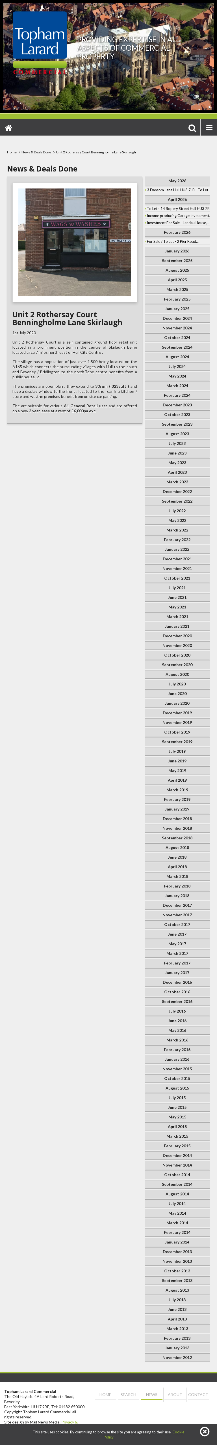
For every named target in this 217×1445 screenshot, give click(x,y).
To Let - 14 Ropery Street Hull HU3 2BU (178, 208)
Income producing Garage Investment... (178, 215)
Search (128, 1394)
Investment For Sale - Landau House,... (178, 222)
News (151, 1394)
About (175, 1394)
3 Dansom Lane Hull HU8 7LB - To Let (177, 190)
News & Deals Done (36, 152)
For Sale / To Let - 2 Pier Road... (173, 241)
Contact (198, 1394)
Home (12, 152)
